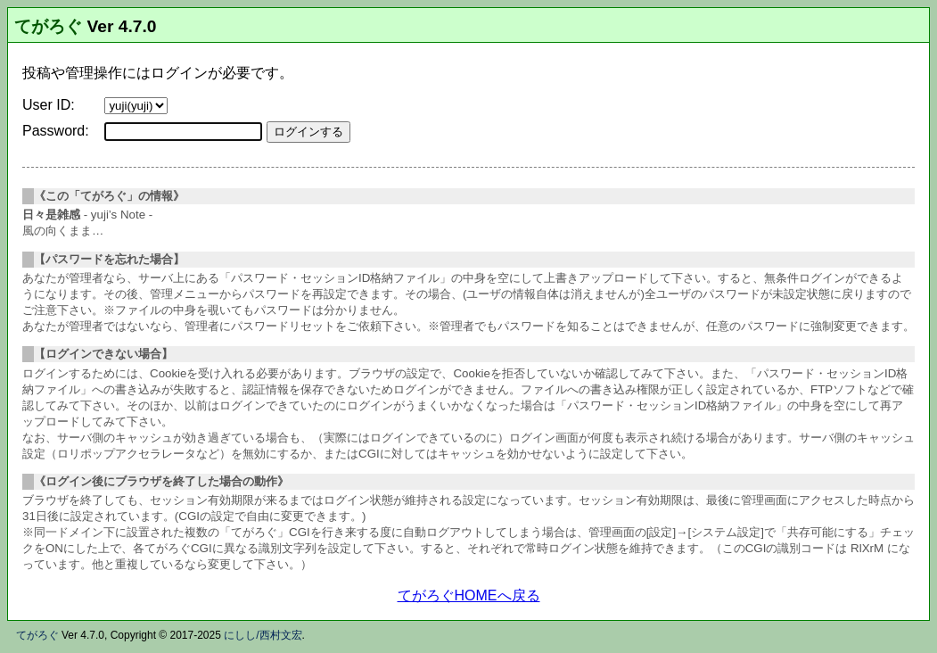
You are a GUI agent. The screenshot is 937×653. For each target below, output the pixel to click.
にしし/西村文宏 (262, 635)
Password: (55, 130)
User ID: (48, 104)
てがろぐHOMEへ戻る (469, 595)
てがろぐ (48, 26)
